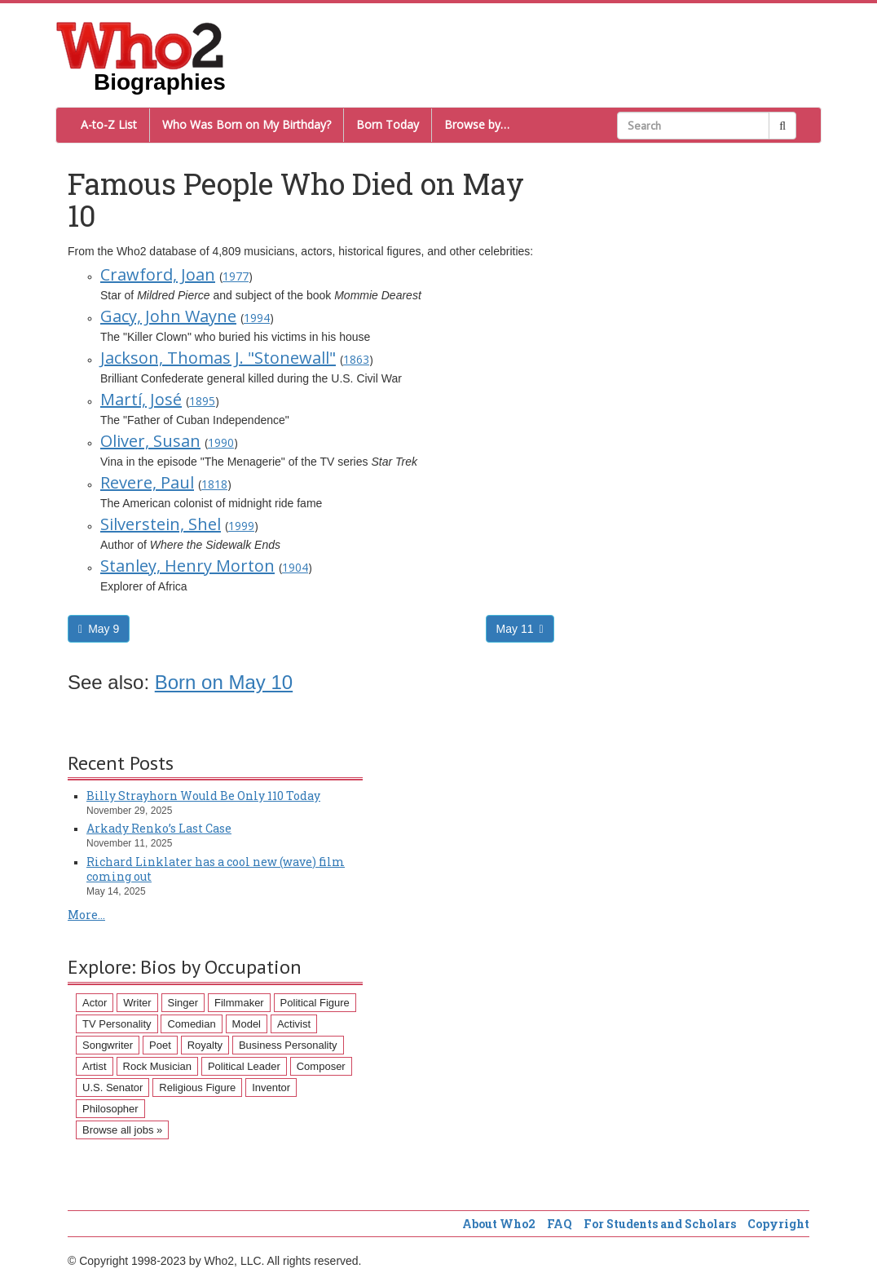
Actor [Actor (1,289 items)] (94, 1003)
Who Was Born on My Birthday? (246, 124)
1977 (236, 276)
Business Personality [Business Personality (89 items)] (288, 1045)
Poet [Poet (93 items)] (160, 1045)
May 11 (520, 628)
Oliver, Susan (150, 441)
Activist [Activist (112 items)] (294, 1024)
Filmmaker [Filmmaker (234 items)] (239, 1003)
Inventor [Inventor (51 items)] (271, 1087)
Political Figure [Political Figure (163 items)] (315, 1003)
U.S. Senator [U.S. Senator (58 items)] (112, 1087)
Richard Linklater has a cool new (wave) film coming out (215, 869)
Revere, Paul (147, 482)
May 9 (98, 628)
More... (86, 914)
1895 (202, 401)
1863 (356, 359)
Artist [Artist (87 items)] (94, 1066)
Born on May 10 (224, 682)
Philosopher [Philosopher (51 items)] (110, 1109)
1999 (241, 525)
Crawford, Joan (157, 274)
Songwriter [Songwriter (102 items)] (107, 1045)
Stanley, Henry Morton (187, 566)
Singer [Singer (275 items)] (183, 1003)
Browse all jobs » (122, 1130)
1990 (221, 442)
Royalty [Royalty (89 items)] (205, 1045)
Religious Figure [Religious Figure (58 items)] (197, 1087)
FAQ (559, 1223)
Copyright (778, 1223)
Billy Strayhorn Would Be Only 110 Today (203, 795)
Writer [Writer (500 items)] (137, 1003)
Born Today (387, 124)
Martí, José (141, 399)
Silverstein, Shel (160, 524)
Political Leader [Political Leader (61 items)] (244, 1066)
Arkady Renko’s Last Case (158, 828)
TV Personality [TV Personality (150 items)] (117, 1024)
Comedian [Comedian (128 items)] (191, 1024)
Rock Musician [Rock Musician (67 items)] (157, 1066)
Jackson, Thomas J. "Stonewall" (218, 358)
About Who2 (498, 1223)
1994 (257, 317)
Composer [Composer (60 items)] (321, 1066)
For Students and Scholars (660, 1223)
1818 (214, 484)
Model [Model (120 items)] (246, 1024)
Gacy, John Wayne (168, 316)
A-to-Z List (109, 124)
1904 (295, 567)
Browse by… (476, 124)
